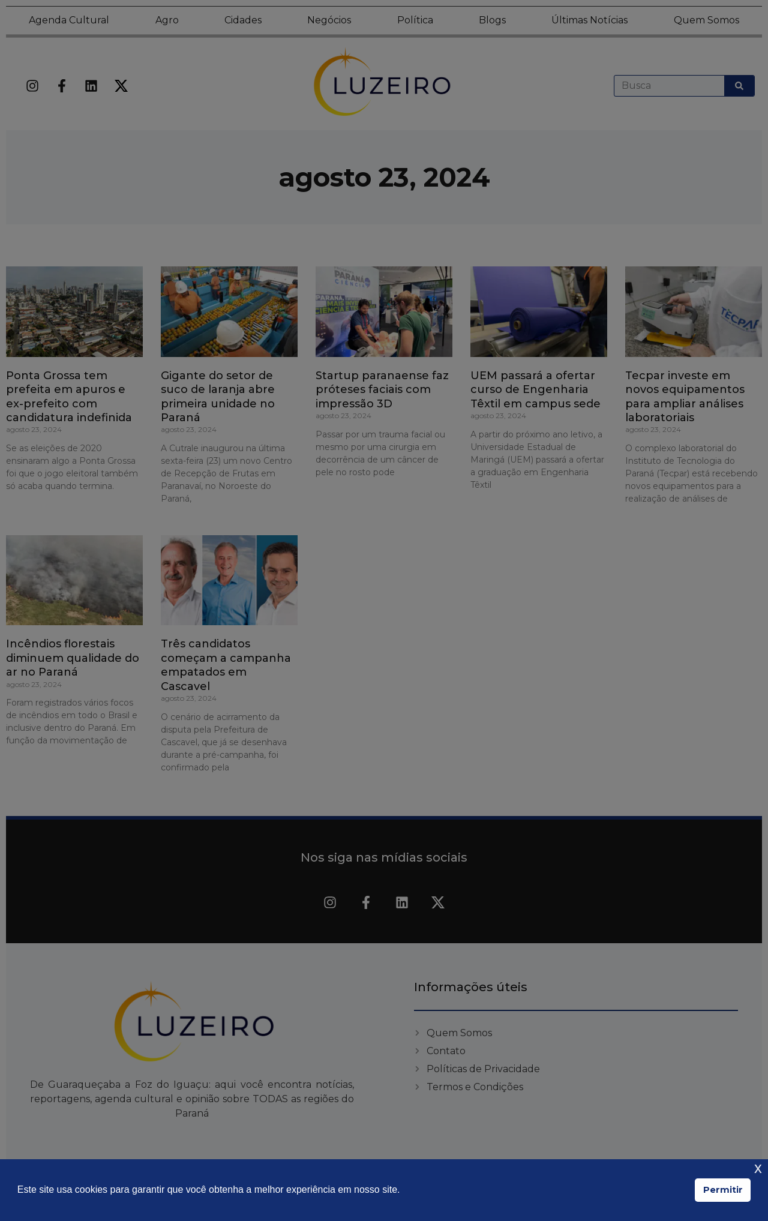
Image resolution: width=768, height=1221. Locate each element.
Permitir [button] (723, 1189)
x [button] (758, 1168)
